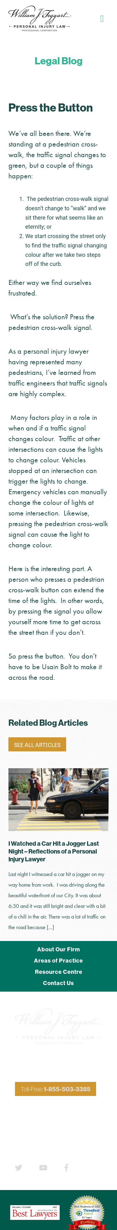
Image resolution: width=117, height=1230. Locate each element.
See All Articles (37, 744)
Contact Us (58, 983)
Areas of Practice (58, 960)
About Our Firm (58, 949)
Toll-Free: (55, 1089)
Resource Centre (58, 971)
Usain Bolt (56, 666)
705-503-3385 (67, 1111)
